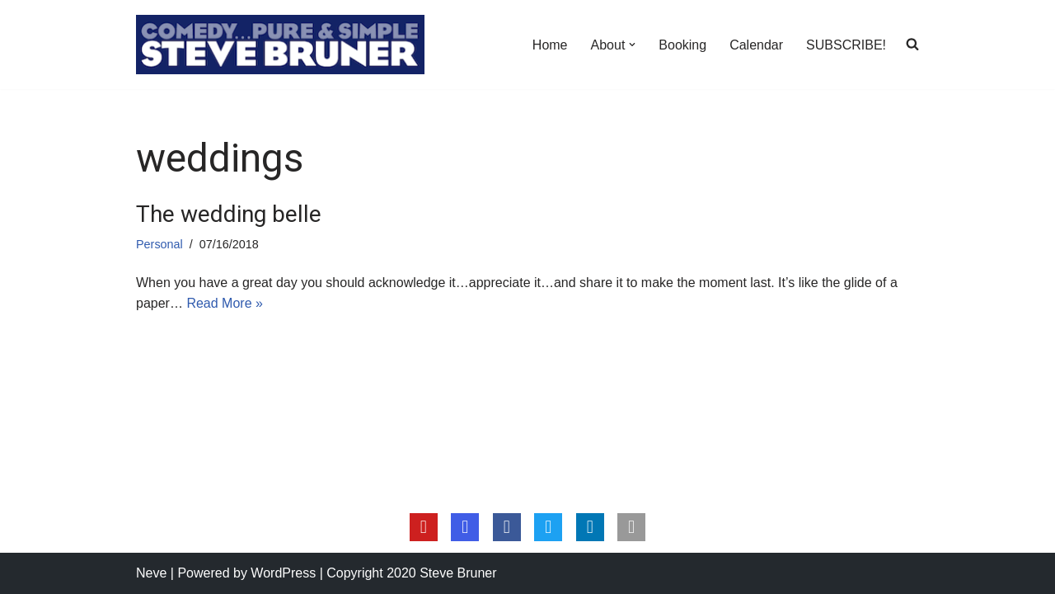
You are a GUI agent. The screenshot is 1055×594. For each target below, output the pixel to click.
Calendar (756, 45)
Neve (151, 573)
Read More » (224, 303)
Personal (159, 244)
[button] (632, 44)
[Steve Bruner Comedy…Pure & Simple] (280, 44)
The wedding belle (228, 214)
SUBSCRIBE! (846, 45)
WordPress (283, 573)
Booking (682, 45)
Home (550, 45)
